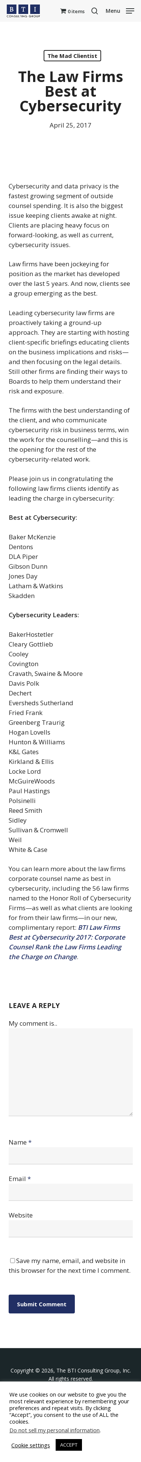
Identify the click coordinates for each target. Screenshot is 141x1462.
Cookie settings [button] (30, 1445)
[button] (120, 10)
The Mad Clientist (72, 55)
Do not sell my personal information (54, 1430)
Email (20, 1178)
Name (20, 1142)
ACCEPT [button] (68, 1444)
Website (21, 1215)
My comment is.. (33, 1023)
